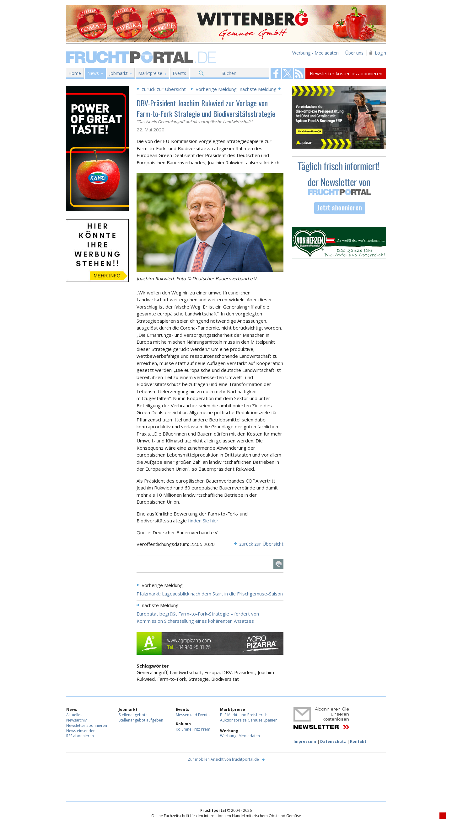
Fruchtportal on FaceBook (276, 73)
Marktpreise (150, 73)
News (93, 73)
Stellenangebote (133, 714)
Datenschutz (333, 741)
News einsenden (80, 730)
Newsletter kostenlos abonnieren (346, 73)
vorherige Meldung (216, 89)
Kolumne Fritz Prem (193, 729)
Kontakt (358, 741)
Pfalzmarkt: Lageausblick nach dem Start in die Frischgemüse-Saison (210, 593)
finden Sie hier (203, 520)
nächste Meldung (258, 89)
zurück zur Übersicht (164, 89)
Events (179, 73)
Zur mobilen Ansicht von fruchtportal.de (223, 759)
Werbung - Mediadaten (315, 53)
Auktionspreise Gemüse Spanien (248, 720)
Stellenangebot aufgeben (141, 720)
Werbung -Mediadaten (240, 735)
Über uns (354, 53)
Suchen (229, 73)
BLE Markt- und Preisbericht (244, 714)
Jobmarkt (118, 73)
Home (74, 73)
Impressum (304, 741)
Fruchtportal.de (142, 56)
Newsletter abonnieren (86, 725)
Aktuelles (74, 714)
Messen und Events (192, 714)
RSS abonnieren (80, 735)
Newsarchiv (76, 720)
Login (380, 53)
